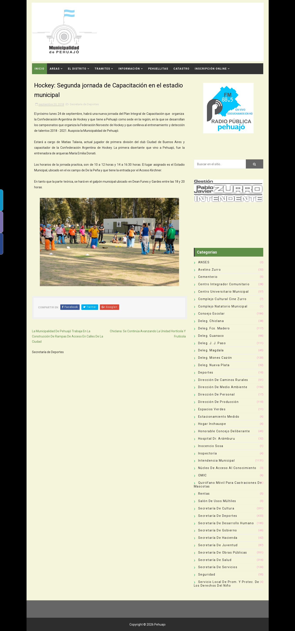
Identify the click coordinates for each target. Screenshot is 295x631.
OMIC (202, 475)
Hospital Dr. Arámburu (216, 438)
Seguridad (206, 574)
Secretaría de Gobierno (217, 530)
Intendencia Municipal (216, 460)
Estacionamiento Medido (219, 416)
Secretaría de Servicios (218, 567)
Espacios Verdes (212, 409)
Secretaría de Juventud (218, 545)
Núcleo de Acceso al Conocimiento (227, 468)
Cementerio (208, 277)
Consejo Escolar (211, 313)
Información (129, 68)
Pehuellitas (158, 68)
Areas (55, 68)
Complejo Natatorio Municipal (223, 306)
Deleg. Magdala (211, 350)
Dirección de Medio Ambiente (223, 387)
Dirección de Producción (218, 402)
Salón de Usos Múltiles (217, 501)
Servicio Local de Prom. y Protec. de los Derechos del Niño (226, 583)
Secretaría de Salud (215, 560)
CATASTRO (181, 68)
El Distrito (77, 68)
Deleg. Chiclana (211, 321)
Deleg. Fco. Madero (214, 328)
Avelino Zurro (209, 269)
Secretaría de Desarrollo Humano (226, 523)
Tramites (102, 68)
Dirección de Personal (216, 394)
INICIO (39, 68)
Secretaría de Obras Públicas (222, 552)
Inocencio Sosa (210, 446)
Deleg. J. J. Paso (212, 343)
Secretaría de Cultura (216, 508)
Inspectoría (207, 453)
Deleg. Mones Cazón (215, 357)
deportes (205, 372)
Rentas (204, 493)
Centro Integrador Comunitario (224, 284)
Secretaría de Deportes (84, 104)
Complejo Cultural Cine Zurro (222, 299)
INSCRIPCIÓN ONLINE (211, 68)
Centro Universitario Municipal (223, 291)
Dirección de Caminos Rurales (223, 380)
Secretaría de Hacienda (218, 537)
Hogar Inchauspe (212, 424)
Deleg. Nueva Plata (214, 365)
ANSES (204, 262)
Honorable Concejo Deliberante (224, 431)
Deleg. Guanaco (211, 335)
